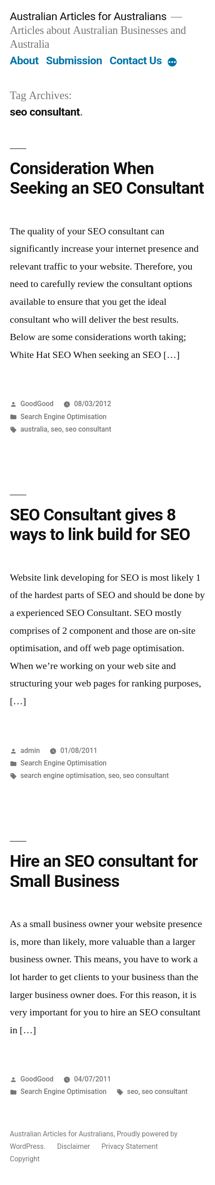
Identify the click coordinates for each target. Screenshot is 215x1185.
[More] (172, 62)
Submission (74, 60)
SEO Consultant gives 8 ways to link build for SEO (100, 525)
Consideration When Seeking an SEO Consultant (107, 178)
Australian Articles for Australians (88, 16)
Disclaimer (73, 1146)
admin (30, 750)
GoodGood (37, 403)
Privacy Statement (130, 1146)
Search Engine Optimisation (64, 416)
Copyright (25, 1159)
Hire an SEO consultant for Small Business (104, 871)
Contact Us (136, 60)
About (24, 60)
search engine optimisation (63, 775)
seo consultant (88, 429)
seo (56, 429)
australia (34, 429)
